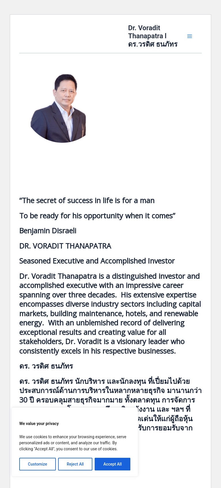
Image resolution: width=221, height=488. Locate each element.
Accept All (112, 464)
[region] (75, 441)
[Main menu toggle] (189, 36)
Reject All (75, 464)
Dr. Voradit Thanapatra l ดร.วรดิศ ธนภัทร (153, 36)
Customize (37, 464)
